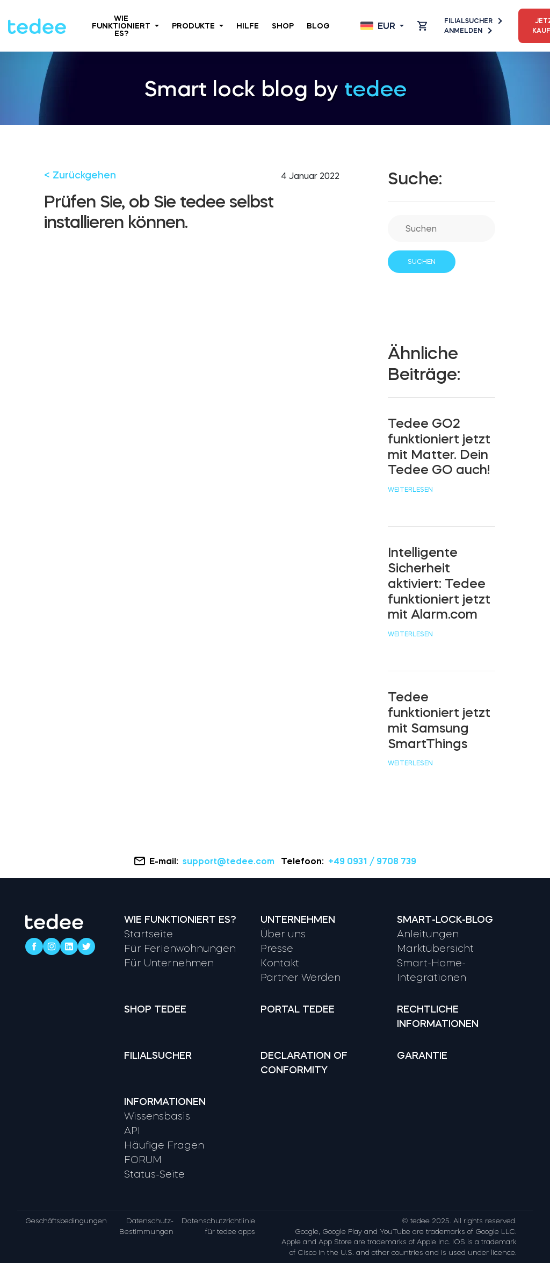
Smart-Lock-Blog (445, 919)
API (132, 1131)
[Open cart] (422, 26)
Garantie (422, 1055)
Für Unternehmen (169, 963)
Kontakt (279, 963)
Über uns (283, 934)
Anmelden (467, 30)
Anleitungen (428, 934)
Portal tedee (297, 1009)
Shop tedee (155, 1009)
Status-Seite (154, 1174)
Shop (283, 26)
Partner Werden (300, 977)
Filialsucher (472, 21)
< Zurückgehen (80, 175)
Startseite (148, 934)
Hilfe (247, 26)
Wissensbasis (157, 1116)
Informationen (165, 1102)
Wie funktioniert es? (125, 26)
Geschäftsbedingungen (66, 1220)
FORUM (143, 1160)
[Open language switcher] (382, 26)
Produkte (197, 26)
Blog (318, 26)
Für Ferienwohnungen (180, 948)
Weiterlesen (410, 489)
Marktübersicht (435, 948)
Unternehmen (297, 919)
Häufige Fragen (164, 1145)
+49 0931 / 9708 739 (372, 861)
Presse (276, 948)
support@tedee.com (230, 861)
